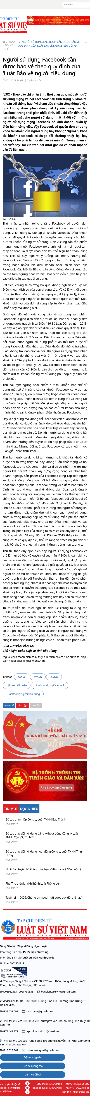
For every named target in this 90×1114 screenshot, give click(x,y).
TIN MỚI (10, 808)
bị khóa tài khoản (16, 685)
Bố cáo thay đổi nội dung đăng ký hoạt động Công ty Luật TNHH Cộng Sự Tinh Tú (42, 835)
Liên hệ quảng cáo (33, 1066)
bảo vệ (22, 677)
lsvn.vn (38, 677)
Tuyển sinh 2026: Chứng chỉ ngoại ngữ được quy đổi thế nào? (44, 898)
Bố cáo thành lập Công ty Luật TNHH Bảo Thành (36, 819)
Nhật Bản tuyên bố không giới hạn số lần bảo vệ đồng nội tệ (43, 869)
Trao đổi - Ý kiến (10, 45)
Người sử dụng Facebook (50, 685)
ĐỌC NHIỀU (29, 808)
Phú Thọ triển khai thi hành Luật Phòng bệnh (34, 883)
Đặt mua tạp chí (32, 1057)
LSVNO (54, 677)
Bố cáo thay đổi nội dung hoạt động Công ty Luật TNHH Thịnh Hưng (45, 853)
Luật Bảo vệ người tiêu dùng (23, 694)
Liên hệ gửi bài (33, 1074)
